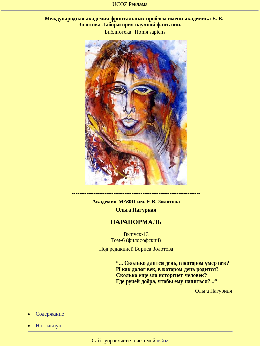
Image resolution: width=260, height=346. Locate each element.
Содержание (50, 314)
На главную (49, 325)
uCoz (162, 340)
